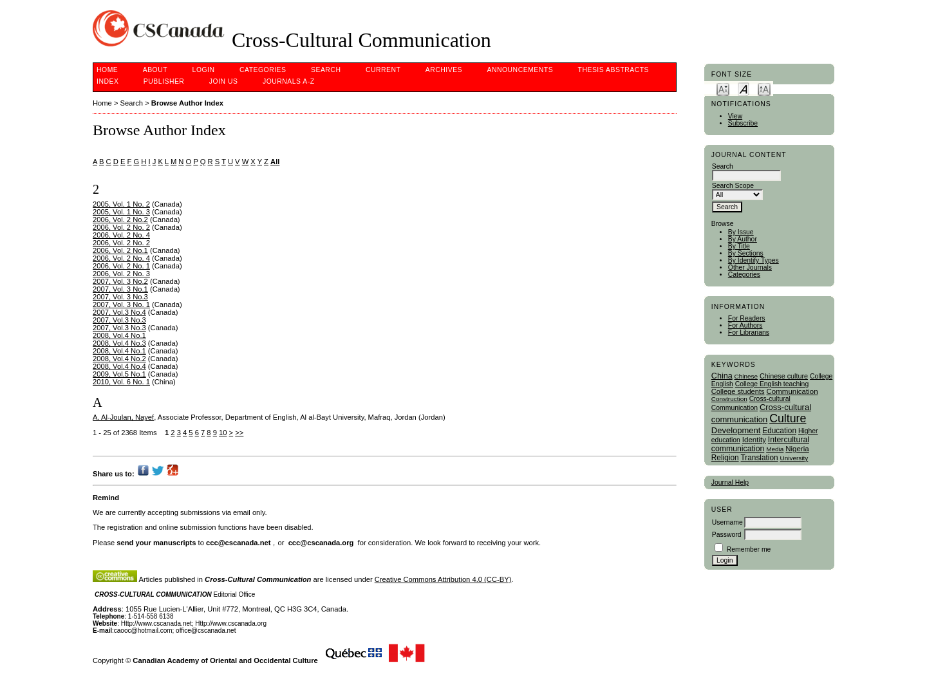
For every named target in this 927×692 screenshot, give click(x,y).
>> (239, 432)
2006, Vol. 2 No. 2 (121, 227)
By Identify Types (753, 260)
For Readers (746, 318)
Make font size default (743, 88)
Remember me (749, 549)
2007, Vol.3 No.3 (119, 320)
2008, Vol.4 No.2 (119, 358)
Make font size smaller (722, 88)
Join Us (223, 81)
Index (107, 81)
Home (107, 69)
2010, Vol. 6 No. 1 (121, 382)
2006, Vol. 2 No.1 (120, 250)
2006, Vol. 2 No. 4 (121, 235)
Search (326, 69)
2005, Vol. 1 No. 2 (121, 204)
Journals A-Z (289, 81)
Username (727, 522)
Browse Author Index (187, 103)
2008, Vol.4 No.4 (119, 366)
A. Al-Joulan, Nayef (123, 417)
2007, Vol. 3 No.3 (120, 297)
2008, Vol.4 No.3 (119, 343)
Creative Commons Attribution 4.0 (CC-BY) (443, 579)
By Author (742, 239)
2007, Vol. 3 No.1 (120, 289)
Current (383, 69)
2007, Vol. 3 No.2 (120, 281)
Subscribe (743, 123)
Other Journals (750, 267)
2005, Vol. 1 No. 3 (121, 212)
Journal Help (730, 482)
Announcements (520, 69)
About (155, 69)
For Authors (745, 325)
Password (727, 534)
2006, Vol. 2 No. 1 (121, 266)
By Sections (745, 253)
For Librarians (748, 332)
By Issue (741, 232)
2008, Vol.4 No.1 (119, 335)
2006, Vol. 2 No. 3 (121, 273)
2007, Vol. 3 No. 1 (121, 304)
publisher (164, 81)
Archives (444, 69)
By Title (739, 246)
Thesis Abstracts (614, 69)
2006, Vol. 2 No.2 (120, 219)
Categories (744, 274)
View (735, 116)
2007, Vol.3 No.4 (119, 312)
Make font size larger (764, 88)
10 (223, 432)
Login (203, 69)
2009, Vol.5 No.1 (119, 374)
